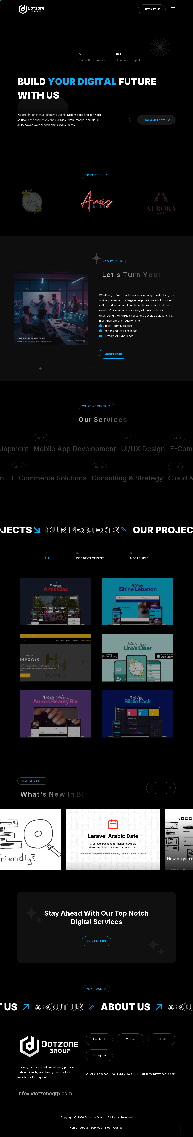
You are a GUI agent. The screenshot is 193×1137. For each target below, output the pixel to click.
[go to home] (31, 9)
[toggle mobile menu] (173, 9)
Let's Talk (152, 9)
